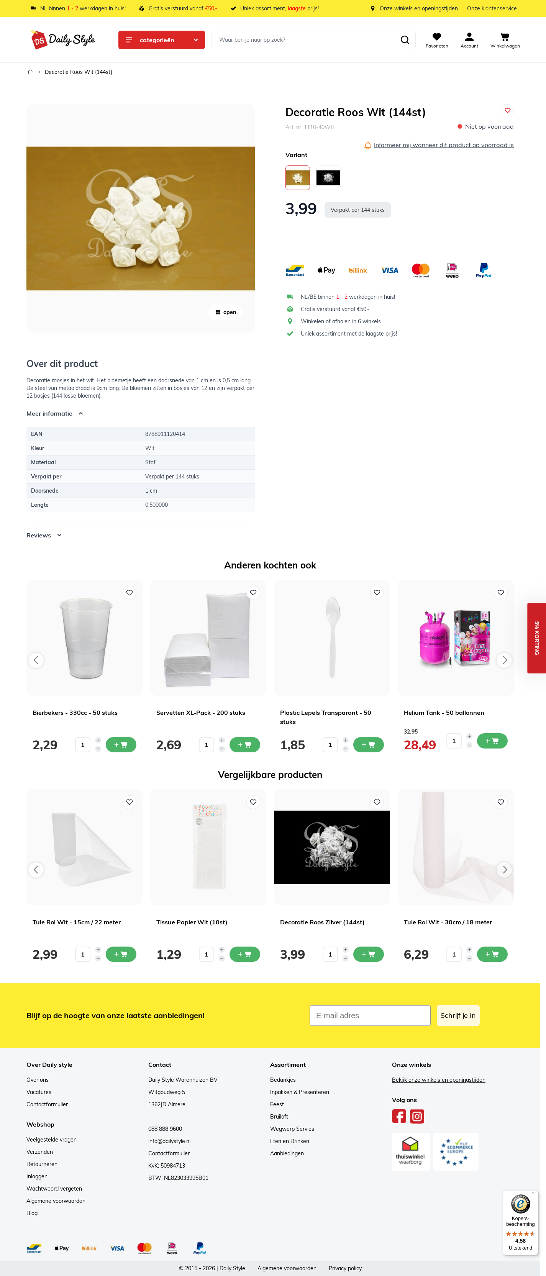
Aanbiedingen (287, 1153)
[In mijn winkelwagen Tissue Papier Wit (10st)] (245, 954)
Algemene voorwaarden (55, 1200)
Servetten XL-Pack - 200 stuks (200, 712)
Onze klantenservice (492, 8)
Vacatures (38, 1092)
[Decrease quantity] (98, 749)
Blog (32, 1213)
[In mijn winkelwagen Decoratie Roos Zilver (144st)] (368, 954)
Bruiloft (279, 1116)
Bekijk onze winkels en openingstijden (438, 1079)
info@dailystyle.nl (169, 1141)
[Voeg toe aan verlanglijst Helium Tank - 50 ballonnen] (501, 593)
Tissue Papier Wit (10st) (192, 922)
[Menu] (533, 1194)
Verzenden (39, 1151)
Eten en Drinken (289, 1141)
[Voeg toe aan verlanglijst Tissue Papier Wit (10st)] (253, 802)
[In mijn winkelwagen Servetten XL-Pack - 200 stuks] (245, 744)
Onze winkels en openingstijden (419, 8)
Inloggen (37, 1176)
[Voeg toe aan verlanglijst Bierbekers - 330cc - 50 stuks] (129, 593)
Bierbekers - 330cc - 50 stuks (75, 712)
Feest (277, 1104)
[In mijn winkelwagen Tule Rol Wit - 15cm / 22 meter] (121, 954)
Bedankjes (283, 1079)
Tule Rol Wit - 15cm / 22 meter (77, 922)
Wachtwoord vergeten (54, 1188)
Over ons (37, 1079)
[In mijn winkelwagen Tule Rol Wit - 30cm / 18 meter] (492, 954)
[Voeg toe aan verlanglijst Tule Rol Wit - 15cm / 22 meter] (129, 802)
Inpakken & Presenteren (299, 1092)
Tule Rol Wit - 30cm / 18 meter (448, 922)
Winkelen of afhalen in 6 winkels (341, 321)
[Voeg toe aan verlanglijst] (508, 110)
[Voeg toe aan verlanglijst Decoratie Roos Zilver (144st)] (377, 802)
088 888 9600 (165, 1128)
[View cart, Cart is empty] (505, 40)
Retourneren (41, 1164)
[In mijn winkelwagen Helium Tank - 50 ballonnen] (492, 741)
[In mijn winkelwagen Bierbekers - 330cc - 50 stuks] (121, 744)
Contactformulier (47, 1104)
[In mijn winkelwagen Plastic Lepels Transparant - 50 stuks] (368, 744)
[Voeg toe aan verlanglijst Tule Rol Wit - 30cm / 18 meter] (501, 802)
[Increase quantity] (98, 740)
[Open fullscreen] (140, 218)
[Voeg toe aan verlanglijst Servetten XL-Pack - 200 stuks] (253, 593)
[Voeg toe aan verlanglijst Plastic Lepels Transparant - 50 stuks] (377, 593)
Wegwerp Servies (292, 1128)
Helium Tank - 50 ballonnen (444, 712)
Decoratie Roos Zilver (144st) (322, 922)
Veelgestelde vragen (51, 1139)
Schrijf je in (458, 1015)
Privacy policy (345, 1268)
